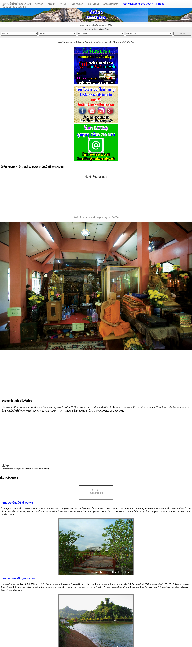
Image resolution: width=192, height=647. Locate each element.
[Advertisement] (96, 197)
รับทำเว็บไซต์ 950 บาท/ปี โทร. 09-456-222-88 (143, 4)
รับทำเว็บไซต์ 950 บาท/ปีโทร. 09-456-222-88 (16, 5)
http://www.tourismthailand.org (35, 469)
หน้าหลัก (39, 4)
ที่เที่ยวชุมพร (8, 166)
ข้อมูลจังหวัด (77, 4)
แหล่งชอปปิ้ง (93, 4)
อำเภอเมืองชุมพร (28, 166)
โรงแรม (63, 4)
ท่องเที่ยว (52, 4)
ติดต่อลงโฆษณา (110, 4)
